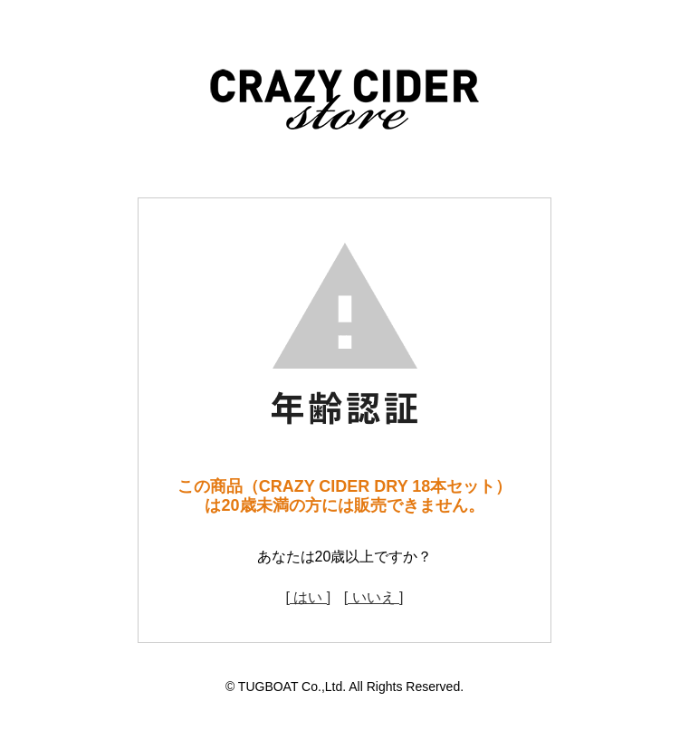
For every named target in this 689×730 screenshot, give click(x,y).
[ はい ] (307, 597)
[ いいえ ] (374, 597)
